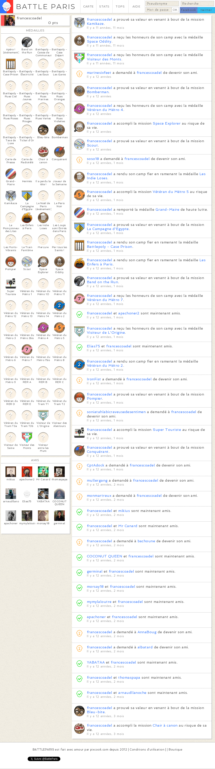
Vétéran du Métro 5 (171, 192)
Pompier (94, 398)
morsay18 (95, 586)
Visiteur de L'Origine (106, 332)
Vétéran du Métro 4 (105, 110)
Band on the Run (102, 282)
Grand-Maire (167, 209)
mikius (124, 511)
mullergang (97, 480)
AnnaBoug (147, 632)
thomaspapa (129, 677)
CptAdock (95, 465)
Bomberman (98, 92)
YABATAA (96, 662)
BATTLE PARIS (46, 6)
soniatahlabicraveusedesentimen (116, 412)
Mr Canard (127, 526)
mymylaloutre (99, 602)
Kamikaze (95, 24)
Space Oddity (99, 41)
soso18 (93, 159)
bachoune (146, 541)
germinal (95, 571)
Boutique (175, 749)
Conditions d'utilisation (147, 749)
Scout (92, 145)
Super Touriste (167, 430)
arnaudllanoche (132, 693)
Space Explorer (167, 123)
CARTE (88, 6)
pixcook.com (99, 749)
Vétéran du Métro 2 (105, 365)
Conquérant (98, 452)
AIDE (136, 6)
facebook (188, 10)
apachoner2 (129, 313)
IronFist (94, 379)
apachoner (96, 617)
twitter (206, 10)
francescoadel (29, 18)
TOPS (120, 6)
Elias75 (93, 346)
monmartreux (99, 495)
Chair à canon (165, 725)
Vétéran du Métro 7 (105, 300)
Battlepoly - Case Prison (109, 247)
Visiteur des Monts (104, 59)
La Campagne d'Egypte (108, 229)
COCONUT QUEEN (104, 556)
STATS (104, 6)
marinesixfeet (99, 73)
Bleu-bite (96, 712)
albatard (145, 647)
